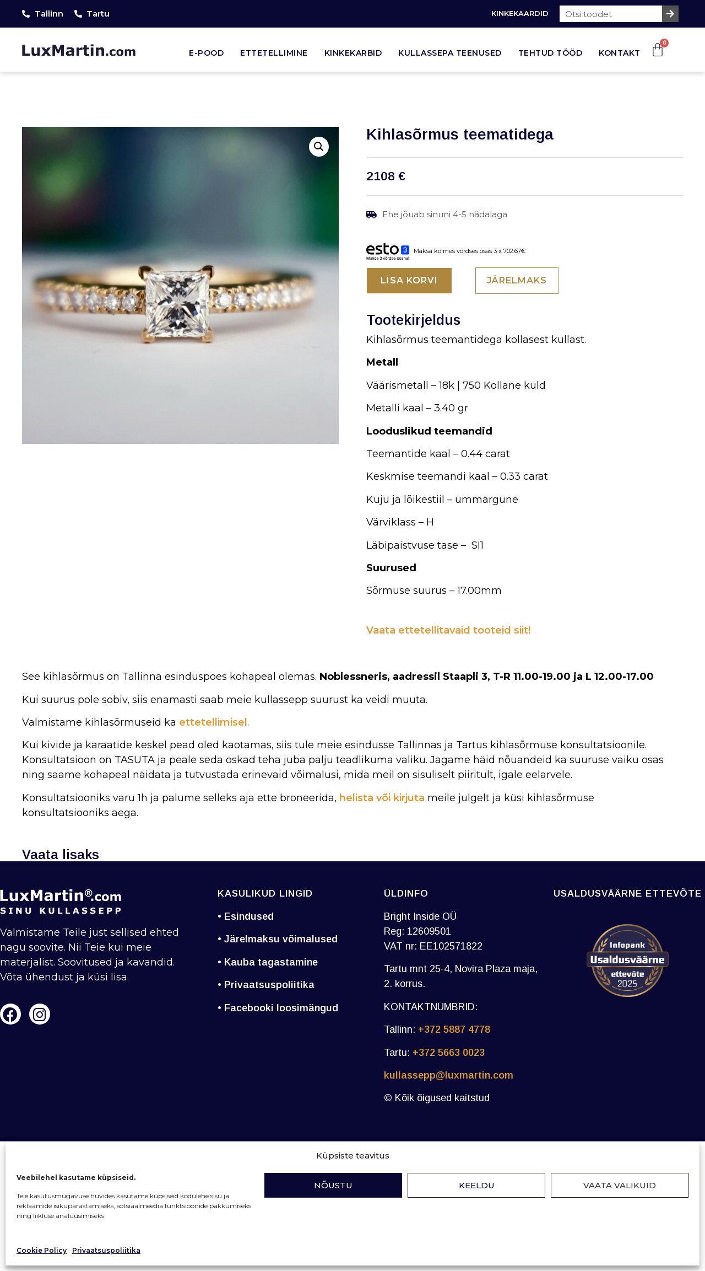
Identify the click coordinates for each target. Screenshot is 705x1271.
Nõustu (333, 1185)
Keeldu (477, 1185)
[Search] (670, 14)
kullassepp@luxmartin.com (448, 1075)
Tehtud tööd (550, 53)
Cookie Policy (42, 1250)
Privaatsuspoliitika (106, 1250)
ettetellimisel (213, 722)
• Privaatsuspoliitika (266, 984)
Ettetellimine (274, 53)
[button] (319, 147)
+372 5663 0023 (449, 1052)
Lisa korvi (409, 280)
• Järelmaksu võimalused (278, 939)
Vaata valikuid (619, 1185)
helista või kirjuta (382, 798)
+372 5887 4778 (454, 1029)
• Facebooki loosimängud (278, 1007)
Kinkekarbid (353, 53)
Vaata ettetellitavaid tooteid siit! (448, 630)
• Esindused (246, 916)
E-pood (206, 53)
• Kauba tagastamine (268, 962)
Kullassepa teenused (450, 53)
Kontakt (620, 53)
